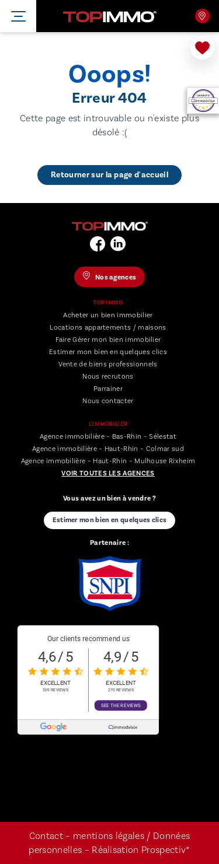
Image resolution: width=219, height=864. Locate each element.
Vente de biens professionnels (107, 364)
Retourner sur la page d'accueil (109, 175)
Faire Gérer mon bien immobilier (108, 339)
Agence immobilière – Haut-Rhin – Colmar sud (108, 449)
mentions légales (108, 836)
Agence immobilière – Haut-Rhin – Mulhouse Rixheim (108, 461)
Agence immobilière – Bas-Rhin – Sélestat (108, 436)
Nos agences (202, 16)
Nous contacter (107, 401)
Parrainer (108, 388)
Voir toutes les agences (107, 473)
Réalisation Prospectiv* (141, 850)
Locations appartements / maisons (108, 327)
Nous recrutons (107, 376)
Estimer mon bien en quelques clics (108, 352)
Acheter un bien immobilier (107, 315)
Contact (46, 836)
